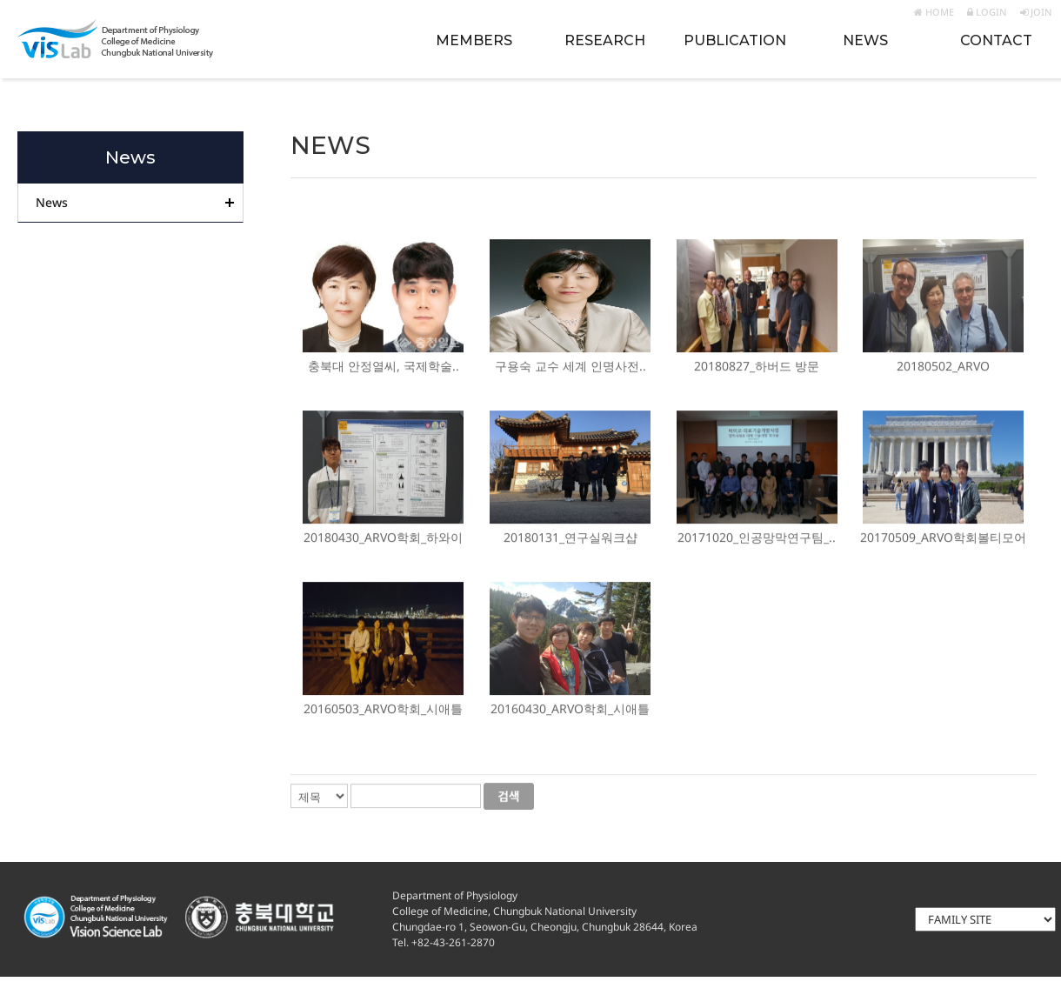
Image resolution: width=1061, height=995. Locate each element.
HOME (934, 11)
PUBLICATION (735, 40)
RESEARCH (604, 40)
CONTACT (996, 40)
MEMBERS (474, 40)
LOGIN (987, 11)
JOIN (1036, 11)
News (52, 202)
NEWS (865, 40)
